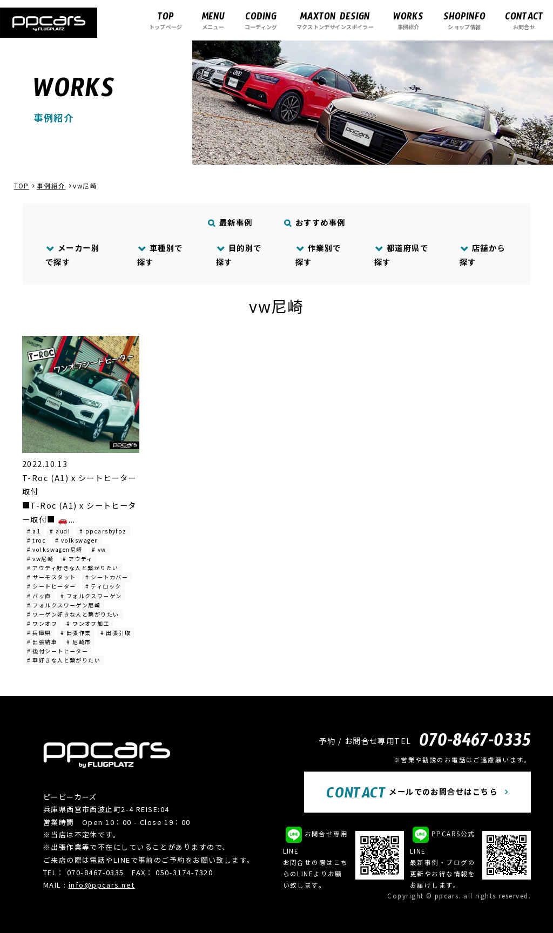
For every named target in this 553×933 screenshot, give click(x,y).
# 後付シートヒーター (58, 651)
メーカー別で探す (72, 254)
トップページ (165, 20)
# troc (36, 540)
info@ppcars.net (102, 885)
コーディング (261, 20)
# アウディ (78, 559)
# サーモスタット (51, 577)
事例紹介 (408, 20)
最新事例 (230, 222)
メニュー (213, 20)
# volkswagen (76, 540)
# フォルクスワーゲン (91, 596)
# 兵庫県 (39, 632)
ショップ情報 (464, 20)
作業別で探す (318, 254)
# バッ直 (39, 596)
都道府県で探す (401, 254)
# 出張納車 (42, 642)
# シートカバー (107, 577)
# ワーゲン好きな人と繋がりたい (73, 614)
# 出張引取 (115, 632)
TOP (21, 185)
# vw (99, 549)
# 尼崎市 (78, 642)
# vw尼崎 (40, 559)
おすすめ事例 (315, 222)
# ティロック (103, 586)
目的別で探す (239, 254)
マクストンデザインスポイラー (335, 20)
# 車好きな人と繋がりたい (64, 660)
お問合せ (524, 20)
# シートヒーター (51, 586)
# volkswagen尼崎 (55, 549)
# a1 (34, 531)
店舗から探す (482, 254)
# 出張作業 (75, 632)
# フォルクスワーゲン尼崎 (64, 605)
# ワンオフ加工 (88, 623)
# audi (60, 531)
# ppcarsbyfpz (103, 531)
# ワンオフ (42, 623)
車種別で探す (160, 254)
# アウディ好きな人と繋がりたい (73, 568)
